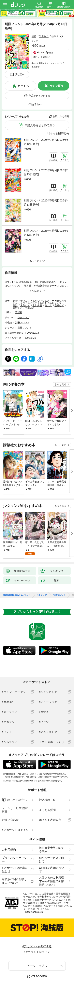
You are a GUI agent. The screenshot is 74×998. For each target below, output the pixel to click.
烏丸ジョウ (55, 303)
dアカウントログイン (15, 830)
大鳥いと (25, 305)
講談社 (18, 312)
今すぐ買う (56, 85)
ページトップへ (37, 965)
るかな (36, 300)
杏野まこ (17, 307)
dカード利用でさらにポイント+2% (47, 63)
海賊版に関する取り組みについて (14, 881)
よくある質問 (47, 809)
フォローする (61, 36)
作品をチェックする (39, 95)
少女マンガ (23, 317)
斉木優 (43, 303)
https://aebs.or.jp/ (34, 912)
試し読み (19, 74)
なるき (45, 300)
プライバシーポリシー (14, 859)
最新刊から (63, 133)
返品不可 (35, 67)
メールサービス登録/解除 (15, 810)
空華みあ (30, 307)
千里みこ (44, 36)
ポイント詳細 (40, 56)
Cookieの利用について (51, 869)
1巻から (51, 133)
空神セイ (59, 305)
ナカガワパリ (59, 300)
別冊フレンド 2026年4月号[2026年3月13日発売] (46, 232)
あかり (16, 303)
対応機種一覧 (47, 799)
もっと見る (60, 384)
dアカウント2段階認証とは (14, 869)
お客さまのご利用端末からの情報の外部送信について (51, 881)
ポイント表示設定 (50, 819)
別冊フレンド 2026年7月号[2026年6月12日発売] (46, 141)
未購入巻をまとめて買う (40, 125)
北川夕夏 (37, 305)
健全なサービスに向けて (51, 859)
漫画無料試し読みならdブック (16, 595)
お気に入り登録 (61, 116)
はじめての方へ (14, 800)
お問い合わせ (10, 819)
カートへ (23, 85)
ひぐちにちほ (30, 303)
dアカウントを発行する (37, 946)
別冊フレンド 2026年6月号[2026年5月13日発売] (46, 172)
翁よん (48, 305)
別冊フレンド (22, 322)
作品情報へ (35, 104)
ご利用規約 (9, 849)
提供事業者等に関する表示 (51, 849)
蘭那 (15, 305)
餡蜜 (34, 36)
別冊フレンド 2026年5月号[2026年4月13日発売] (46, 202)
